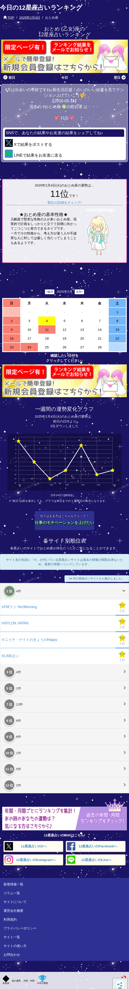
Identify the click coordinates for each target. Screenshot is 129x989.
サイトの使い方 (15, 946)
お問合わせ (12, 954)
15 (117, 329)
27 (82, 347)
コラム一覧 (12, 893)
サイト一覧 (12, 937)
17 (29, 338)
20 (82, 338)
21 (100, 338)
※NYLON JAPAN (14, 623)
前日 (8, 77)
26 (64, 347)
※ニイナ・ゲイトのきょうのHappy (29, 640)
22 (117, 338)
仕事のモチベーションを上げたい (64, 522)
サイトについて (15, 902)
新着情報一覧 (13, 884)
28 (100, 347)
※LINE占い (10, 656)
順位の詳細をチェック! (64, 202)
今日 (64, 77)
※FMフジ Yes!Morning (19, 607)
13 (82, 329)
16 (12, 338)
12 (64, 329)
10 (29, 329)
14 (100, 329)
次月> (79, 291)
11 (47, 329)
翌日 (120, 77)
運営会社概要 (13, 910)
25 (47, 347)
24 (29, 347)
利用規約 (10, 919)
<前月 (49, 291)
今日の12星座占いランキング (41, 7)
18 (47, 338)
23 (12, 347)
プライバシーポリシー (20, 928)
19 (64, 338)
